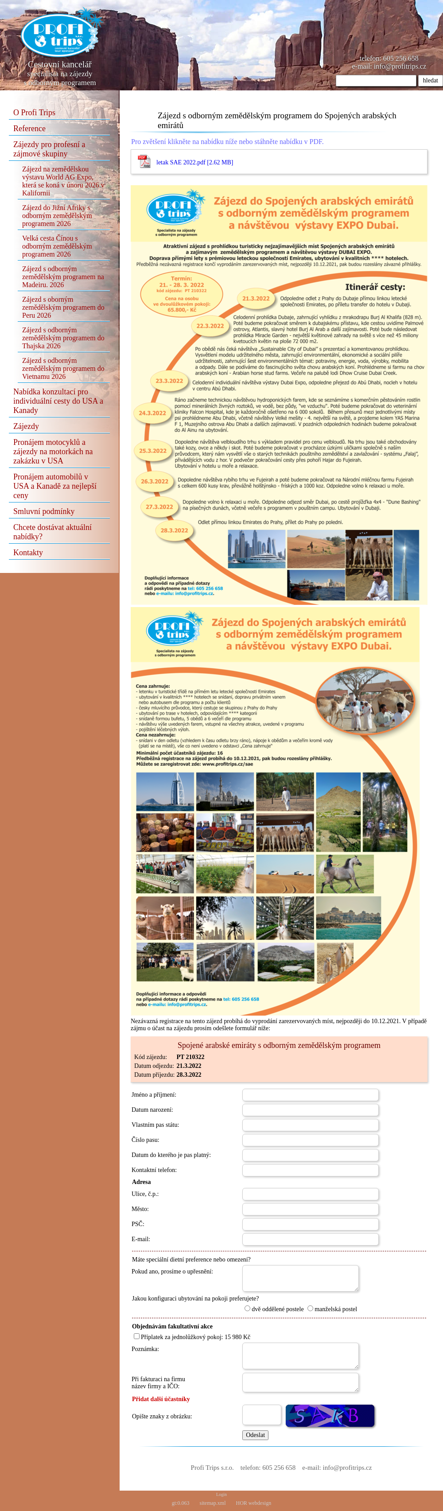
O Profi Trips (34, 112)
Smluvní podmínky (44, 511)
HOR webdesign (254, 1503)
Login (221, 1494)
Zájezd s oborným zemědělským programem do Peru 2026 (63, 307)
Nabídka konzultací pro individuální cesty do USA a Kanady (58, 401)
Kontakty (28, 552)
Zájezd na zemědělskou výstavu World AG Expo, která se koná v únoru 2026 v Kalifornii (63, 181)
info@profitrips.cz (400, 66)
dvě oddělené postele (274, 1309)
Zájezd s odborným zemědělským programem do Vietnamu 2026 (63, 368)
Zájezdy (26, 426)
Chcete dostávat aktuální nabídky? (52, 532)
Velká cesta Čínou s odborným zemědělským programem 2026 (57, 246)
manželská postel (332, 1309)
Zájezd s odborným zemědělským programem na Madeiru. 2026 (63, 276)
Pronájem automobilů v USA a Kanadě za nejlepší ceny (55, 486)
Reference (29, 128)
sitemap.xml (213, 1503)
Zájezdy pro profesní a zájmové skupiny (49, 149)
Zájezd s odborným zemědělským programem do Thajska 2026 (63, 338)
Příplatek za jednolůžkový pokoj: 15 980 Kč (192, 1337)
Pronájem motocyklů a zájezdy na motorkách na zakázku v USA (53, 451)
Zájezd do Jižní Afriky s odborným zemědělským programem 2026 (57, 215)
